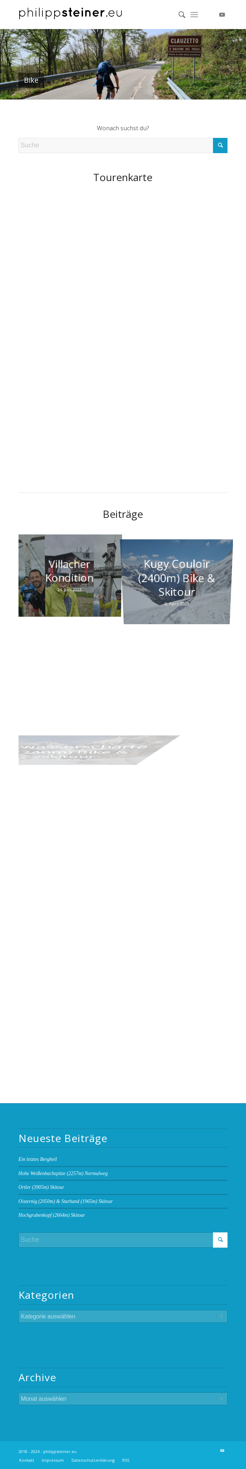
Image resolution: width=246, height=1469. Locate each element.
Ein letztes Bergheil (38, 1159)
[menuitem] (178, 14)
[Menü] (194, 14)
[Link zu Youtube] (222, 14)
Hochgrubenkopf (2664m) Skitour (52, 1215)
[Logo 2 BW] (102, 14)
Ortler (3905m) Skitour (41, 1187)
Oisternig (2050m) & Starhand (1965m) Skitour (66, 1201)
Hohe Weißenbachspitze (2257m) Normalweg (63, 1173)
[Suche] (178, 14)
